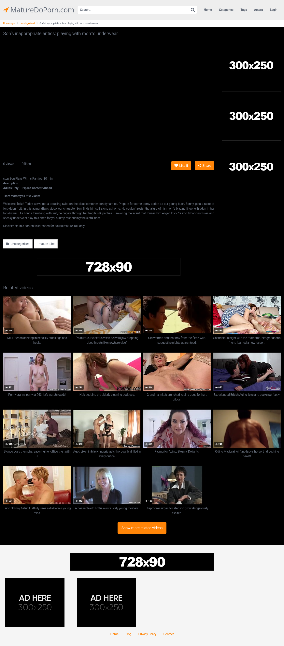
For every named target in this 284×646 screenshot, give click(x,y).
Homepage (9, 23)
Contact (168, 634)
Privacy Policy (147, 634)
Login (273, 10)
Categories (226, 10)
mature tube (46, 244)
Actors (258, 10)
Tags (243, 10)
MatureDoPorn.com (38, 9)
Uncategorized (27, 23)
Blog (128, 634)
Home (208, 10)
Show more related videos (142, 528)
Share (204, 165)
